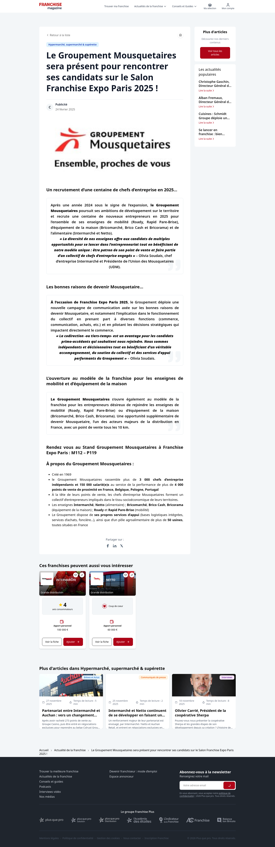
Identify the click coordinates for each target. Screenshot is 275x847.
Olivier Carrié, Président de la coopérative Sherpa (200, 712)
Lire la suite (207, 90)
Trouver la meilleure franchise (58, 771)
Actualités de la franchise (55, 776)
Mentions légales (49, 838)
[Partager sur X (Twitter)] (122, 546)
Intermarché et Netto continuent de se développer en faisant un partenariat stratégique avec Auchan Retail (137, 717)
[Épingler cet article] (180, 35)
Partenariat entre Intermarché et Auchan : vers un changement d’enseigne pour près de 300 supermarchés (71, 717)
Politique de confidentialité (77, 838)
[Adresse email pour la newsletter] (201, 785)
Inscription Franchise (157, 838)
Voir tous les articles (215, 52)
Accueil (44, 750)
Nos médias (47, 797)
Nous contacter (132, 838)
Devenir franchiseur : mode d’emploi (133, 771)
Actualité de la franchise (70, 750)
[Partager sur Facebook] (107, 546)
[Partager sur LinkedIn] (115, 546)
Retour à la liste (58, 35)
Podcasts (45, 787)
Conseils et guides (51, 781)
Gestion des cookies (108, 838)
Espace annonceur (121, 776)
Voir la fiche (52, 641)
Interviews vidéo (50, 792)
